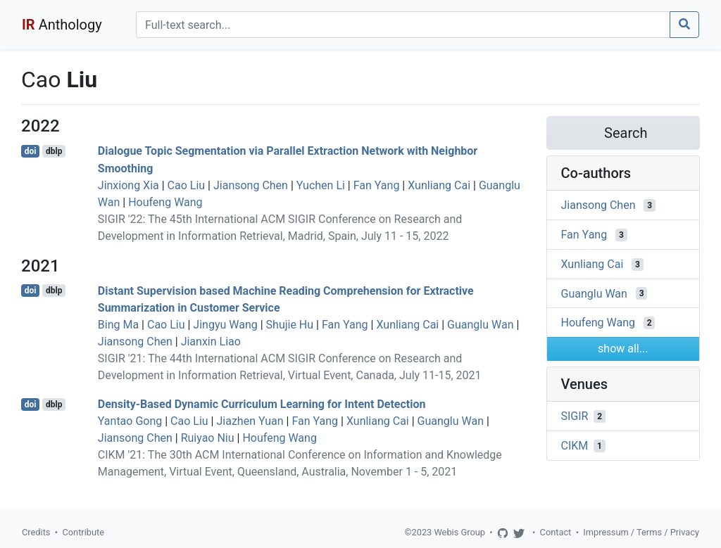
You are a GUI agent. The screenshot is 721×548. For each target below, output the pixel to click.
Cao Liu (187, 185)
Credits (36, 532)
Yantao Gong (130, 421)
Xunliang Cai (439, 185)
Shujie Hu (290, 324)
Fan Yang (376, 185)
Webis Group (459, 532)
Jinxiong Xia (128, 185)
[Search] (403, 24)
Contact (556, 532)
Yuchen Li (320, 185)
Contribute (83, 532)
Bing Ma (118, 324)
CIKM (575, 445)
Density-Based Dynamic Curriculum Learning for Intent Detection (262, 404)
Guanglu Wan (480, 324)
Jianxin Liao (211, 341)
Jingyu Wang (225, 324)
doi (31, 151)
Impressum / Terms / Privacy (641, 532)
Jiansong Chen (250, 185)
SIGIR (575, 416)
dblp (54, 151)
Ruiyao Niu (207, 438)
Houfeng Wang (165, 202)
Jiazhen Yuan (249, 421)
